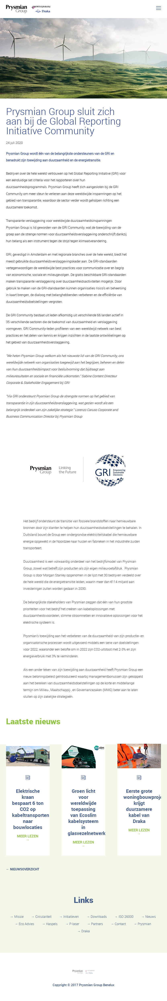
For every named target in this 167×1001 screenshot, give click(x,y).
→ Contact (118, 924)
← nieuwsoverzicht (22, 869)
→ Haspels (49, 924)
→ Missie (17, 916)
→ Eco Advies (24, 924)
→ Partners (95, 924)
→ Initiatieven (69, 916)
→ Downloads (97, 916)
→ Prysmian (142, 924)
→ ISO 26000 (124, 916)
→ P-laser (72, 924)
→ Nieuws (148, 916)
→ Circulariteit (41, 916)
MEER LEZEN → (27, 838)
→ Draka (83, 931)
